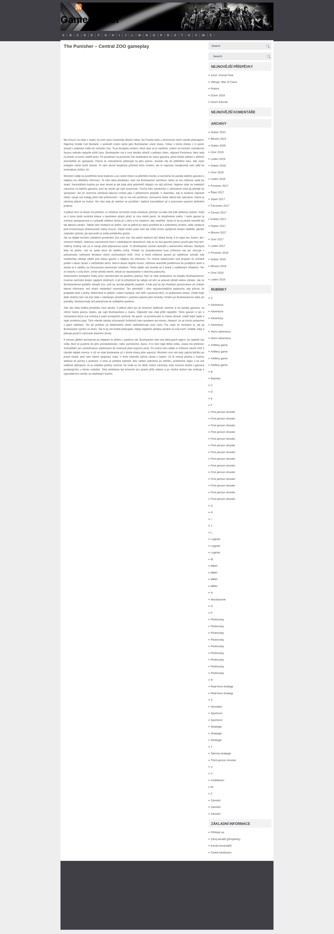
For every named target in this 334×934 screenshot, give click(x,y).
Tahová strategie (221, 753)
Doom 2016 (218, 95)
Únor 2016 (217, 272)
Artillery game (219, 345)
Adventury (217, 318)
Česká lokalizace (221, 852)
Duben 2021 (218, 132)
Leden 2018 (218, 179)
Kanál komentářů (221, 845)
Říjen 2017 (217, 192)
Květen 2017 (218, 219)
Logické (215, 539)
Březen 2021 (218, 138)
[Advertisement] (167, 895)
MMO (214, 565)
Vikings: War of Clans (224, 82)
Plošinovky (217, 619)
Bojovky (215, 378)
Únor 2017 (217, 239)
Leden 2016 (218, 279)
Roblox (215, 88)
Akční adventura (221, 331)
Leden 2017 (218, 245)
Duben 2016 (218, 259)
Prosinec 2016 (219, 252)
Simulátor (216, 706)
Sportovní (217, 713)
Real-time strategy (222, 686)
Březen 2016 (218, 266)
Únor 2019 (217, 152)
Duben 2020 (218, 145)
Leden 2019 (218, 159)
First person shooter (223, 412)
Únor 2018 (217, 172)
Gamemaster (90, 19)
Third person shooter (223, 760)
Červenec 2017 (220, 205)
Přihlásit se (217, 832)
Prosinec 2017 (219, 185)
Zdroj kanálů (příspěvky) (225, 839)
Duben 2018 (218, 165)
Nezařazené (218, 599)
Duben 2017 (218, 225)
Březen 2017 (218, 232)
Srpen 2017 (218, 199)
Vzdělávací (217, 780)
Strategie (216, 726)
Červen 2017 (218, 212)
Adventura (217, 304)
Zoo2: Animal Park (222, 75)
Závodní (216, 800)
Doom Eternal (219, 102)
